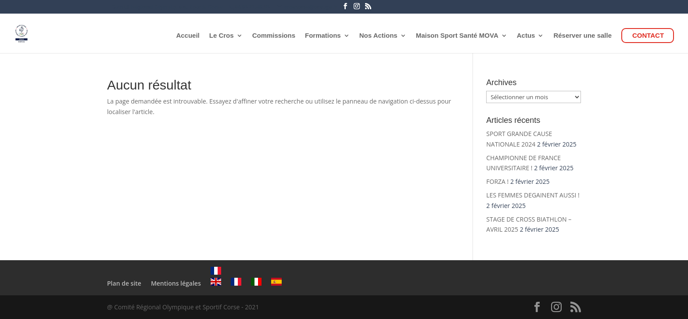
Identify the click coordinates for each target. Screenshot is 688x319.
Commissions (273, 35)
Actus (526, 35)
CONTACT (648, 35)
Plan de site (124, 283)
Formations (323, 35)
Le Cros (221, 35)
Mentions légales (176, 283)
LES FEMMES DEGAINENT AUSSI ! (532, 195)
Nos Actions (378, 35)
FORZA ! (497, 181)
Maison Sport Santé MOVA (457, 35)
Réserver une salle (582, 35)
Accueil (187, 35)
